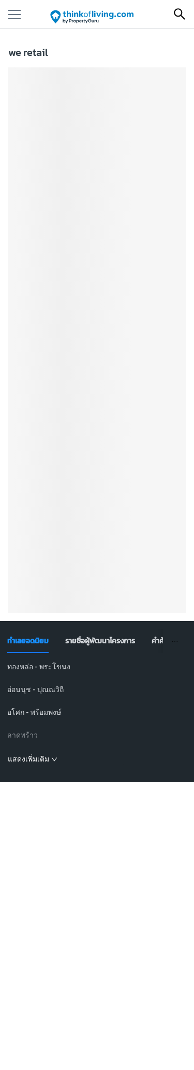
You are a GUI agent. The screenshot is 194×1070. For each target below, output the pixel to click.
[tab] (28, 641)
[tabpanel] (97, 713)
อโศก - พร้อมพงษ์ (34, 712)
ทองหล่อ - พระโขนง (38, 667)
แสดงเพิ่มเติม (32, 759)
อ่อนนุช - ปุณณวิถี (35, 689)
